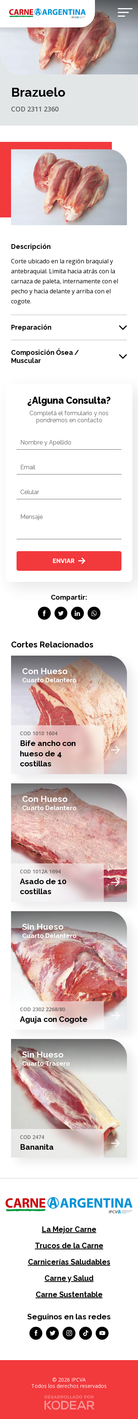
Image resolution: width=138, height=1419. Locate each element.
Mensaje (31, 516)
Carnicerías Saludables (69, 1262)
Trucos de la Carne (69, 1245)
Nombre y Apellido (45, 442)
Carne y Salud (69, 1278)
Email (27, 467)
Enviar (69, 560)
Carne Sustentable (69, 1294)
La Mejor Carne (69, 1229)
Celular (29, 492)
